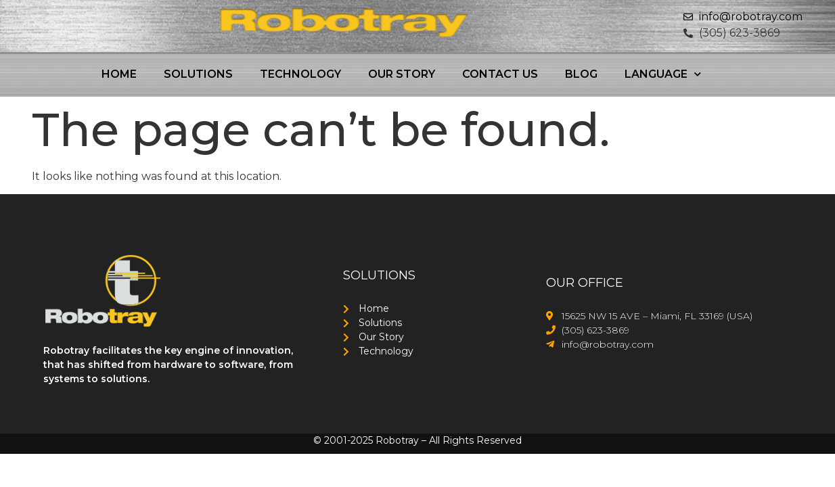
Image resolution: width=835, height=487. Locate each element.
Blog (581, 74)
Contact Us (500, 74)
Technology (300, 74)
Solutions (198, 74)
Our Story (401, 74)
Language (663, 74)
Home (119, 74)
